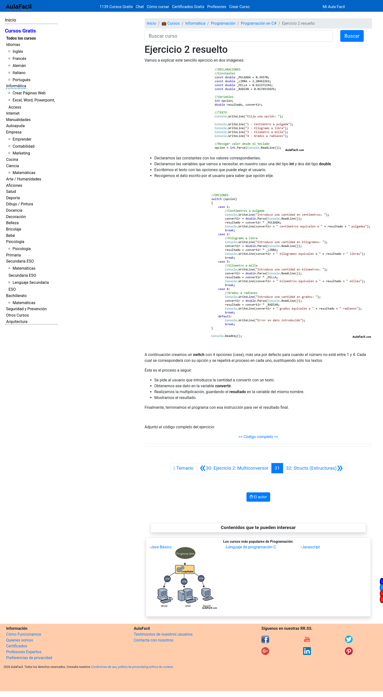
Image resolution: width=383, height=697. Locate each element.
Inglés (17, 51)
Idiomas (13, 44)
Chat (140, 6)
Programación (223, 23)
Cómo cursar (158, 6)
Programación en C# (259, 23)
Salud (11, 191)
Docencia (14, 210)
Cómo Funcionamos (23, 634)
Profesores (216, 6)
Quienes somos (19, 640)
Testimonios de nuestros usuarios (163, 634)
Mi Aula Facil (334, 6)
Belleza (12, 223)
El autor (258, 497)
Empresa (13, 132)
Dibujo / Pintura (19, 204)
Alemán (19, 65)
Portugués (21, 79)
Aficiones (14, 185)
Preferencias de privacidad (29, 657)
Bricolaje (13, 229)
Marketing (21, 153)
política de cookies (161, 667)
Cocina (12, 159)
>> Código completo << (258, 436)
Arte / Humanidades (23, 179)
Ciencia (12, 166)
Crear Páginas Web (28, 93)
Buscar (352, 36)
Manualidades (18, 119)
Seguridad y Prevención (26, 309)
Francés (19, 58)
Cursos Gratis (20, 31)
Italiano (18, 72)
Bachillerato (16, 295)
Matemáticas (23, 172)
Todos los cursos (21, 38)
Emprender (22, 139)
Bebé (10, 235)
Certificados (16, 646)
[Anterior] (234, 468)
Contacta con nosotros (153, 640)
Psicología (15, 241)
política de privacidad (132, 667)
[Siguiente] (314, 468)
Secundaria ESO (20, 261)
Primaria (13, 255)
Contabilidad (23, 146)
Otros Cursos (17, 315)
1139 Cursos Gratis (117, 6)
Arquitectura (16, 321)
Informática (16, 86)
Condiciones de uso (104, 667)
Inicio (10, 20)
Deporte (13, 198)
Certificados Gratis (188, 6)
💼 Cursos (171, 23)
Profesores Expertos (23, 652)
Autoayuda (15, 125)
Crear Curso (239, 6)
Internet (13, 113)
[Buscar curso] (239, 36)
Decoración (16, 216)
